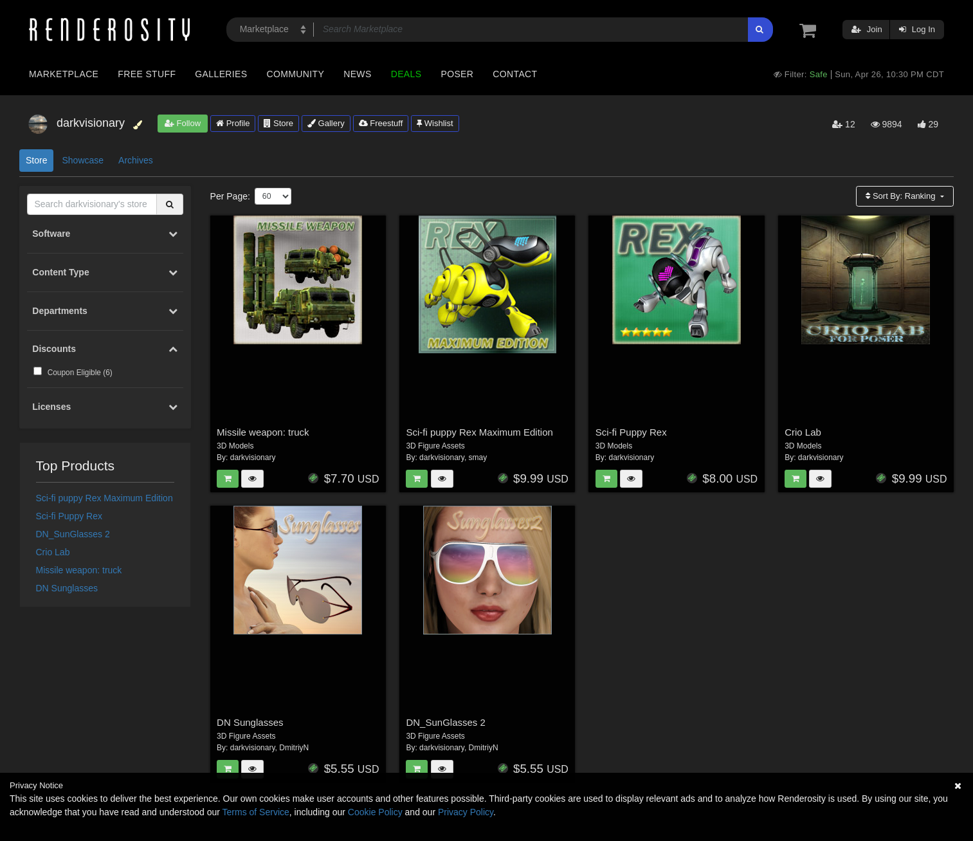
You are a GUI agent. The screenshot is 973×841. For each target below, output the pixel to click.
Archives (135, 160)
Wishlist (435, 123)
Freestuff (381, 123)
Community (296, 74)
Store (278, 123)
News (357, 74)
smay (478, 457)
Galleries (221, 74)
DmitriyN (294, 747)
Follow (183, 123)
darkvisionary (253, 457)
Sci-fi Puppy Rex (69, 516)
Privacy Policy (465, 812)
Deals (406, 74)
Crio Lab (53, 552)
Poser (457, 74)
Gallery (326, 123)
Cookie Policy (375, 812)
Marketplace (63, 74)
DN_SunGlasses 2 (73, 534)
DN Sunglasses (67, 588)
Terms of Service (256, 812)
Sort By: (902, 196)
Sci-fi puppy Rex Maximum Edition (104, 498)
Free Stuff (147, 74)
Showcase (83, 160)
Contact (515, 74)
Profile (233, 123)
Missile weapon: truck (79, 570)
